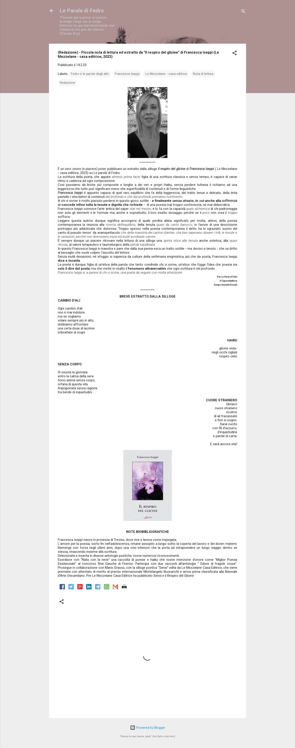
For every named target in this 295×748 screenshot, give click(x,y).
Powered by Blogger (147, 728)
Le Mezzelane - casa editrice (166, 74)
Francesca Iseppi (127, 74)
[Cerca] (243, 12)
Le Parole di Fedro (82, 11)
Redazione (67, 83)
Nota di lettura (203, 74)
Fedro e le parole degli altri (90, 74)
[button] (234, 53)
